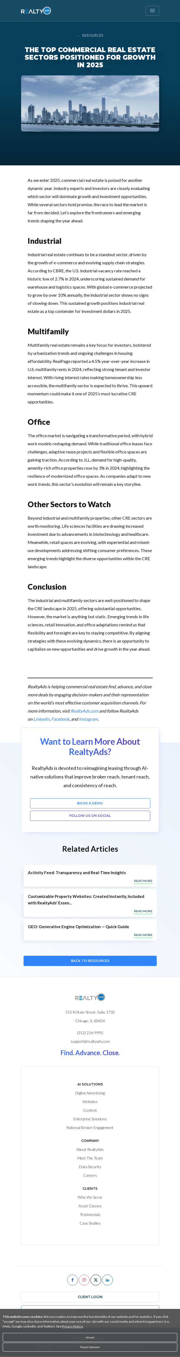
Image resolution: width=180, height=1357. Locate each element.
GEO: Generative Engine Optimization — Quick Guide (78, 926)
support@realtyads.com (90, 1041)
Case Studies (90, 1223)
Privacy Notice (72, 1326)
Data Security (90, 1166)
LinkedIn (41, 718)
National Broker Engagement (90, 1127)
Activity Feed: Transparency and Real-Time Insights (77, 872)
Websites (90, 1101)
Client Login (90, 1297)
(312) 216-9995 (90, 1032)
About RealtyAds (90, 1149)
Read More (143, 881)
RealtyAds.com (84, 710)
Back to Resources (90, 961)
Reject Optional (90, 1347)
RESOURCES (90, 36)
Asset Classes (90, 1206)
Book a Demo (90, 803)
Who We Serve (90, 1197)
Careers (90, 1175)
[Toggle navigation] (152, 11)
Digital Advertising (90, 1093)
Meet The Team (90, 1158)
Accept (90, 1337)
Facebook (60, 718)
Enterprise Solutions (90, 1119)
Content (90, 1110)
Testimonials (90, 1214)
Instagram (88, 718)
